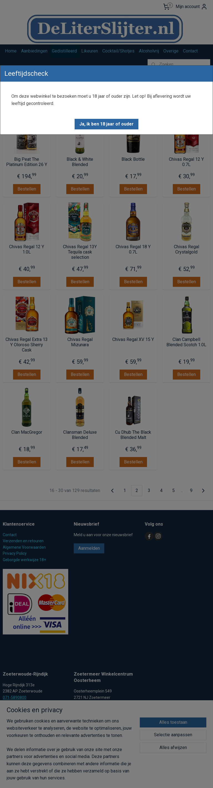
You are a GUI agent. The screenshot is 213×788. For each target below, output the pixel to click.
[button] (106, 124)
